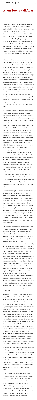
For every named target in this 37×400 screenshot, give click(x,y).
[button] (2, 2)
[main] (18, 11)
